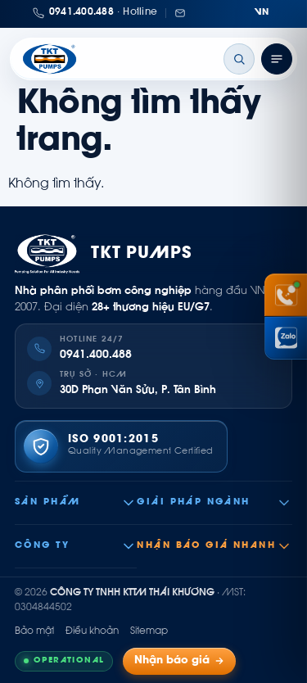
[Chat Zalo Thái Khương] (285, 338)
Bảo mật (34, 631)
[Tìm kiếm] (239, 59)
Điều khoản (92, 631)
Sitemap (149, 631)
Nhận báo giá (179, 661)
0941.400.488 (96, 355)
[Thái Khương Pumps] (49, 59)
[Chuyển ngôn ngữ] (262, 13)
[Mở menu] (276, 59)
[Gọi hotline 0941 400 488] (285, 295)
